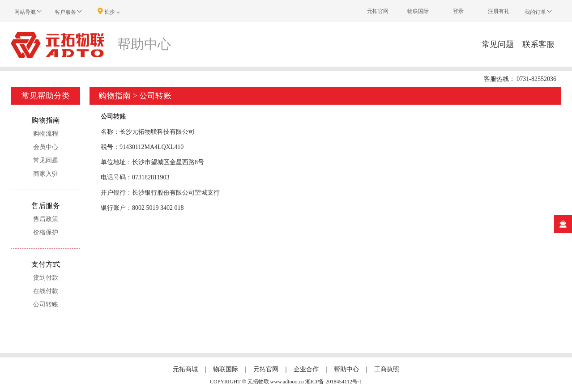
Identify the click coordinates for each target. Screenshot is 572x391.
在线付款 (45, 291)
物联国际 (418, 11)
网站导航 (28, 11)
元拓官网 (377, 11)
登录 (458, 11)
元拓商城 (185, 369)
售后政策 (45, 219)
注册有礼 (498, 11)
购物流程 (45, 133)
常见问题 (498, 44)
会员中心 (45, 147)
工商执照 (386, 369)
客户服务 (69, 11)
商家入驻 (45, 173)
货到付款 (45, 277)
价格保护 (45, 232)
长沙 (109, 11)
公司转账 (45, 304)
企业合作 (306, 369)
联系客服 (538, 44)
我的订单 (539, 11)
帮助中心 (346, 369)
